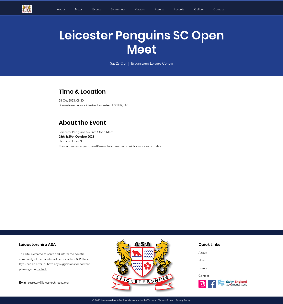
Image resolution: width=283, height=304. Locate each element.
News (202, 260)
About (202, 253)
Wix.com (151, 300)
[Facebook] (212, 284)
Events (202, 268)
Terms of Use (165, 300)
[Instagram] (202, 284)
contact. (42, 269)
